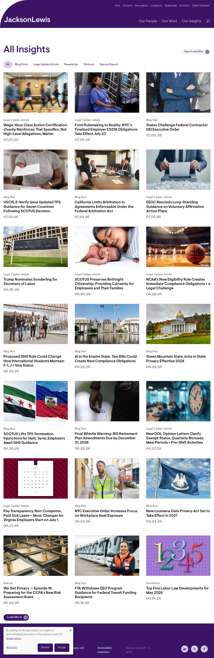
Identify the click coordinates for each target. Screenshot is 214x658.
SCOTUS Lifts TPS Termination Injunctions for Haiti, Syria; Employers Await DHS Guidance (34, 438)
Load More (14, 617)
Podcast (89, 64)
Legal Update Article (46, 64)
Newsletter (71, 64)
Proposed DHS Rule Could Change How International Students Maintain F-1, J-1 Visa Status (33, 361)
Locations (156, 6)
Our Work (169, 21)
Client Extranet (201, 6)
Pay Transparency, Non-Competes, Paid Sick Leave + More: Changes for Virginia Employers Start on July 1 (33, 515)
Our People (148, 21)
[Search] (206, 21)
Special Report (109, 64)
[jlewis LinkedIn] (184, 648)
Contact (184, 6)
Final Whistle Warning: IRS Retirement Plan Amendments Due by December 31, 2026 (106, 438)
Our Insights (191, 21)
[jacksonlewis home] (27, 18)
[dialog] (38, 641)
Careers (128, 6)
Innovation (141, 6)
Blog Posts (21, 64)
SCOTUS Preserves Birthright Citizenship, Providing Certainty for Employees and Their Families (104, 284)
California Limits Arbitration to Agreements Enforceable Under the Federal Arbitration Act (104, 207)
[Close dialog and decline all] (70, 629)
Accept (62, 647)
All (7, 64)
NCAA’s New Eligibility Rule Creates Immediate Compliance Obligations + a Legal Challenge (178, 284)
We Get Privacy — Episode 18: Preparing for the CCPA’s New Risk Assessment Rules (32, 593)
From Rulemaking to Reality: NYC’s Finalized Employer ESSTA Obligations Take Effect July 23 (106, 129)
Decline (45, 647)
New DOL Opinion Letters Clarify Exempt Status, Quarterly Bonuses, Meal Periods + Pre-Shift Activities (175, 438)
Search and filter (193, 51)
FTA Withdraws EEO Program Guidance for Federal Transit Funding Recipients (105, 593)
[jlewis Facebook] (204, 648)
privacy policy (13, 638)
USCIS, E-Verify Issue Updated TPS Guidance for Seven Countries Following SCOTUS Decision (32, 207)
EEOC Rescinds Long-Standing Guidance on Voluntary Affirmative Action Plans (175, 207)
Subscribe (171, 6)
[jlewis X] (194, 648)
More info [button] (11, 647)
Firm (117, 6)
